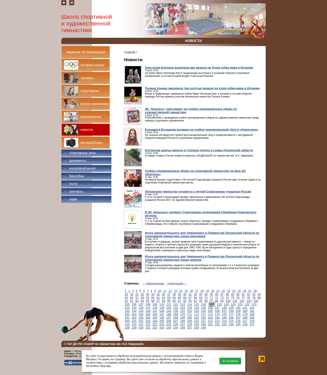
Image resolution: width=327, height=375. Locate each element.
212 (210, 321)
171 (189, 314)
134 (196, 307)
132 (182, 307)
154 (203, 311)
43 (200, 294)
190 (189, 317)
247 (189, 327)
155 (210, 311)
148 (161, 311)
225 (168, 324)
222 (148, 324)
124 (127, 307)
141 (245, 307)
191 (196, 317)
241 (148, 327)
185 (154, 317)
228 (189, 324)
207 (175, 321)
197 (238, 317)
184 (148, 317)
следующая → (177, 283)
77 (243, 297)
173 (203, 314)
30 (131, 294)
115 (196, 304)
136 (210, 307)
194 (217, 317)
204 (154, 321)
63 (169, 297)
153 (196, 311)
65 (179, 297)
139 (231, 307)
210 (196, 321)
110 (161, 304)
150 (175, 311)
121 (240, 304)
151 (182, 311)
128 (154, 307)
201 (134, 321)
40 (184, 294)
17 (196, 291)
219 (127, 324)
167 (161, 314)
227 (182, 324)
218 (252, 321)
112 (175, 304)
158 (231, 311)
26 (244, 291)
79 (253, 297)
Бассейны (73, 176)
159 (238, 311)
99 (222, 301)
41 (190, 294)
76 (238, 297)
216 (238, 321)
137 (217, 307)
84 (142, 301)
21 (218, 291)
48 (227, 294)
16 (191, 291)
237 (252, 324)
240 (141, 327)
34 (153, 294)
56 (131, 297)
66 (184, 297)
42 (195, 294)
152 (189, 311)
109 (154, 304)
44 (206, 294)
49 (232, 294)
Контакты (73, 191)
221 (141, 324)
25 (239, 291)
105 (127, 304)
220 (134, 324)
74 (227, 297)
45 (211, 294)
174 (210, 314)
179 (245, 314)
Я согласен (230, 361)
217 (245, 321)
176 (224, 314)
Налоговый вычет (79, 168)
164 (141, 314)
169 (175, 314)
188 (175, 317)
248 (196, 327)
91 (179, 301)
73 (222, 297)
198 (245, 317)
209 (189, 321)
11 (165, 291)
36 (163, 294)
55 (126, 297)
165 (148, 314)
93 (190, 301)
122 (247, 304)
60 (153, 297)
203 (148, 321)
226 (175, 324)
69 (200, 297)
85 (147, 301)
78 (248, 297)
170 (182, 314)
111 (168, 304)
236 (245, 324)
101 (235, 301)
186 (161, 317)
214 (224, 321)
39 (179, 294)
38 (174, 294)
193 (210, 317)
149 (168, 311)
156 (217, 311)
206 (168, 321)
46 (216, 294)
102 (241, 301)
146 (148, 311)
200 (127, 321)
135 (203, 307)
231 (210, 324)
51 (243, 294)
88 (163, 301)
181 (127, 317)
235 (238, 324)
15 (186, 291)
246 (182, 327)
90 (174, 301)
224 (161, 324)
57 (137, 297)
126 (141, 307)
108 (148, 304)
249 (203, 327)
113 (182, 304)
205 (161, 321)
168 (168, 314)
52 (248, 294)
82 (131, 301)
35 (158, 294)
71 (211, 297)
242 (154, 327)
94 (195, 301)
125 (134, 307)
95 (200, 301)
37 (169, 294)
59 (147, 297)
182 (134, 317)
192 (203, 317)
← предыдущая (154, 283)
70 (206, 297)
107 (141, 304)
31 (137, 294)
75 (232, 297)
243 (161, 327)
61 (158, 297)
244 (168, 327)
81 (126, 301)
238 (127, 327)
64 (174, 297)
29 (126, 294)
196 (231, 317)
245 (175, 327)
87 (158, 301)
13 (175, 291)
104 (255, 301)
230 (203, 324)
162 (127, 314)
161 (252, 311)
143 (127, 311)
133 (189, 307)
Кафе (70, 199)
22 (223, 291)
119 (226, 304)
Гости (70, 184)
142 (252, 307)
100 (228, 301)
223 (154, 324)
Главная (129, 52)
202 (141, 321)
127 (148, 307)
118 (219, 304)
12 (170, 291)
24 (234, 291)
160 (245, 311)
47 (222, 294)
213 (217, 321)
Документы (74, 160)
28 (255, 291)
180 (252, 314)
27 (250, 291)
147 (154, 311)
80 (259, 297)
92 (184, 301)
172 (196, 314)
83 (137, 301)
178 (238, 314)
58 (142, 297)
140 (238, 307)
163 (134, 314)
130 (168, 307)
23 (228, 291)
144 (134, 311)
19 (207, 291)
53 (253, 294)
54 (259, 294)
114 (189, 304)
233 (224, 324)
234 (231, 324)
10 (159, 291)
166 (154, 314)
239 (134, 327)
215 (231, 321)
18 (202, 291)
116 (203, 304)
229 (196, 324)
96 (206, 301)
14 (180, 291)
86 (153, 301)
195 (224, 317)
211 (203, 321)
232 (217, 324)
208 (182, 321)
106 (134, 304)
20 (212, 291)
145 (141, 311)
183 (141, 317)
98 (216, 301)
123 (254, 304)
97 (211, 301)
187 (168, 317)
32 (142, 294)
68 (195, 297)
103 (249, 301)
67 (190, 297)
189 (182, 317)
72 (216, 297)
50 (238, 294)
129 (161, 307)
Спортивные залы (79, 153)
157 (224, 311)
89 (169, 301)
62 (163, 297)
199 (252, 317)
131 (175, 307)
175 (217, 314)
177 (231, 314)
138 (224, 307)
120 (233, 304)
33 (147, 294)
